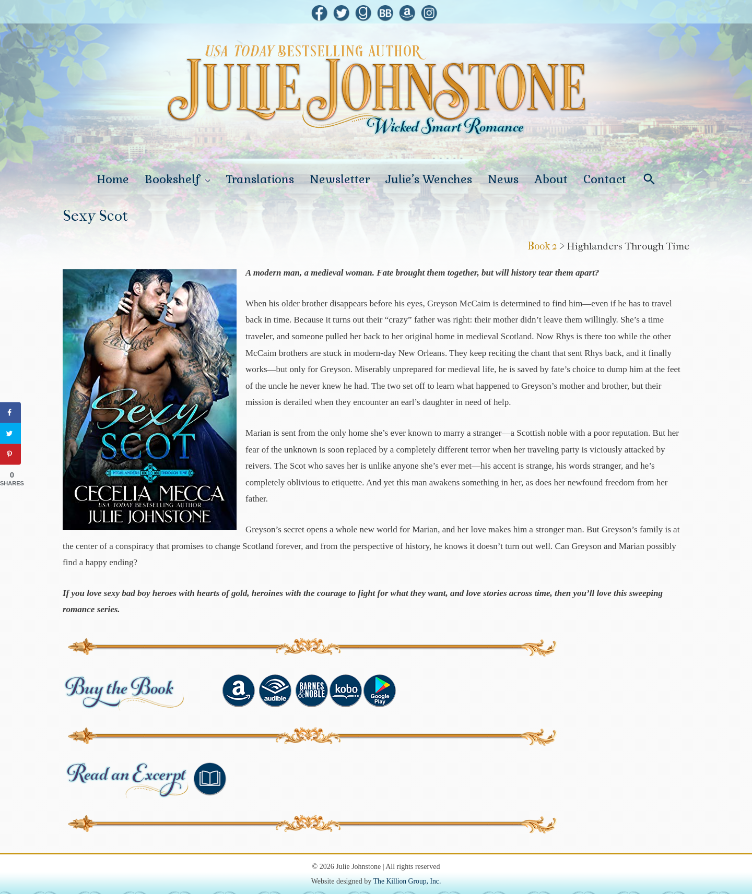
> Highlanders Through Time (623, 237)
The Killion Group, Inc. (407, 872)
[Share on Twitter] (10, 433)
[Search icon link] (649, 174)
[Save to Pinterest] (10, 454)
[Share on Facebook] (10, 412)
